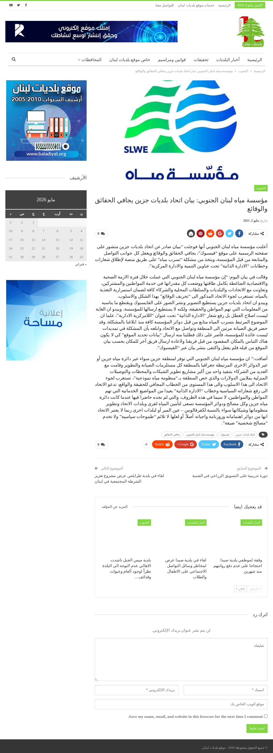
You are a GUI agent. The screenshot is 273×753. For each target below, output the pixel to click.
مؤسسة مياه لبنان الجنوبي (200, 433)
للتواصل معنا (165, 5)
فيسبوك (224, 433)
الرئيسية (224, 5)
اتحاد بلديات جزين (245, 433)
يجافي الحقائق (172, 433)
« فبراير (81, 264)
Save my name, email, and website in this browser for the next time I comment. (195, 714)
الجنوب (261, 188)
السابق (254, 586)
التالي (240, 586)
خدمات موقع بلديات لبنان (196, 5)
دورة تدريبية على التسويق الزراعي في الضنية (230, 473)
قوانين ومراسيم (172, 59)
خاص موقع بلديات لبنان (129, 59)
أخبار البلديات (227, 59)
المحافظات (91, 59)
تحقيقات (201, 59)
